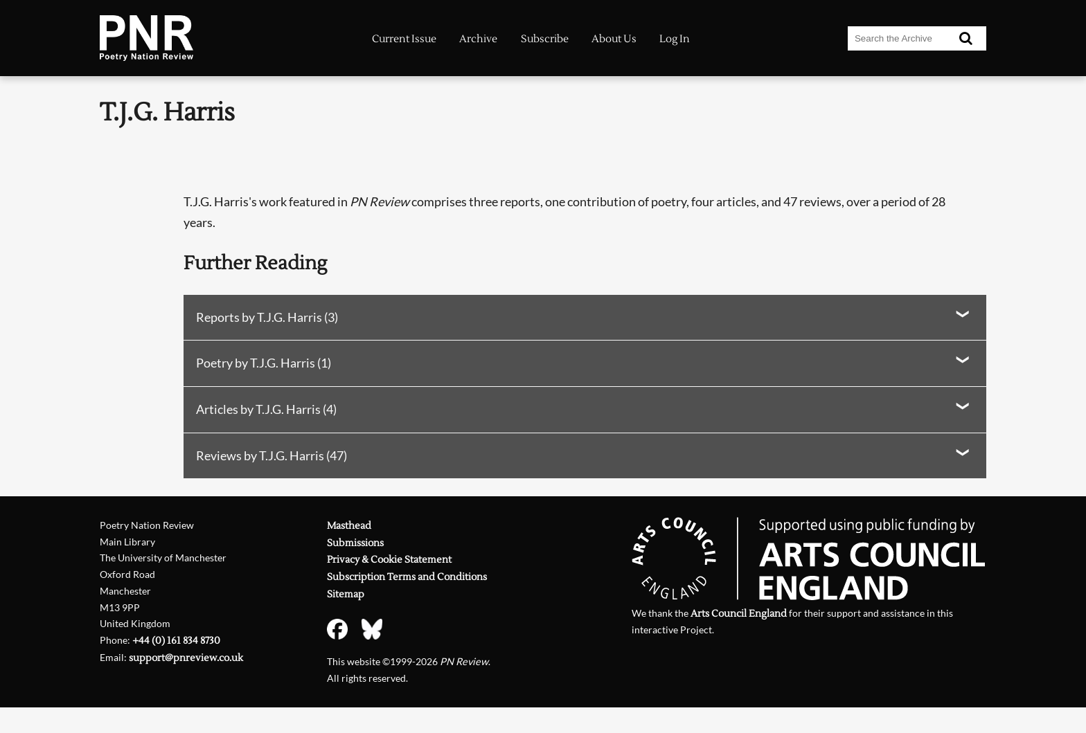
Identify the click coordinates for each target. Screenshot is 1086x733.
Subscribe (545, 39)
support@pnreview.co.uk (186, 657)
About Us (614, 39)
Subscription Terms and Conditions (407, 576)
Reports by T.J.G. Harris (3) (267, 317)
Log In (674, 39)
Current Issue (404, 39)
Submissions (355, 543)
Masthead (349, 525)
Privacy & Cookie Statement (389, 559)
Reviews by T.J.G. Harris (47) (271, 455)
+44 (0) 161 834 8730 (176, 640)
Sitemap (345, 594)
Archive (478, 39)
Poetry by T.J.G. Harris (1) (263, 362)
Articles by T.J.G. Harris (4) (266, 409)
